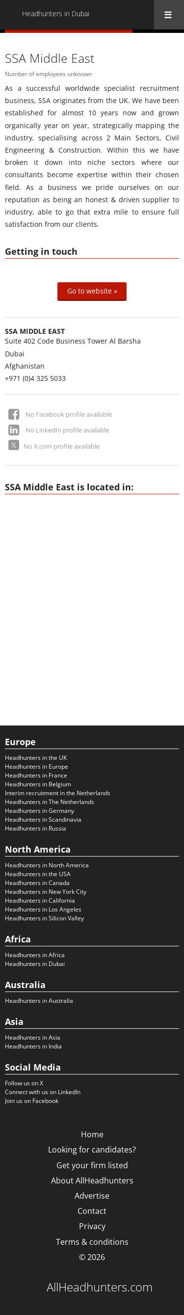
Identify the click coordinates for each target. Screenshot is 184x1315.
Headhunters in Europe (36, 766)
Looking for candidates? (92, 1149)
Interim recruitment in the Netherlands (57, 793)
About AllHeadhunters (92, 1180)
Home (92, 1134)
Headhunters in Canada (37, 883)
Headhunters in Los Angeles (43, 909)
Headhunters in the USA (38, 874)
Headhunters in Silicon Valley (44, 918)
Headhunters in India (33, 1046)
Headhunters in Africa (35, 955)
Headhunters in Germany (39, 810)
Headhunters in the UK (36, 757)
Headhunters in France (36, 775)
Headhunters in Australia (39, 1000)
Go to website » (92, 290)
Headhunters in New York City (45, 891)
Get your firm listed (92, 1165)
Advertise (92, 1195)
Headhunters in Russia (35, 828)
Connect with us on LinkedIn (42, 1092)
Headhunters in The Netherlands (49, 802)
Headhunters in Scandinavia (43, 819)
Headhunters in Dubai (35, 964)
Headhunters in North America (47, 865)
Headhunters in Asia (32, 1037)
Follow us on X (24, 1083)
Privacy (92, 1226)
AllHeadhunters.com (100, 1287)
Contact (92, 1211)
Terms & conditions (92, 1241)
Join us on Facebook (31, 1101)
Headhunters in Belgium (38, 784)
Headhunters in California (40, 900)
